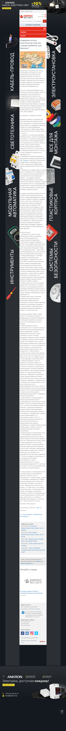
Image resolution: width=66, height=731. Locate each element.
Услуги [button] (22, 36)
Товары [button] (23, 32)
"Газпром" (25, 160)
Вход (43, 14)
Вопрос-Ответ (28, 11)
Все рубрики (38, 21)
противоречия (24, 516)
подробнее (36, 617)
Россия (25, 514)
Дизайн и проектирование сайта (29, 641)
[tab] (33, 32)
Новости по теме (27, 524)
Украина (30, 514)
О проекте (22, 11)
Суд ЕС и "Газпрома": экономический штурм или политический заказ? (33, 550)
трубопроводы (37, 514)
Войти (38, 561)
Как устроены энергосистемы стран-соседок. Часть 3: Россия (32, 534)
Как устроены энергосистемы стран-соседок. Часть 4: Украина (32, 528)
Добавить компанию (33, 25)
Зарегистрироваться (27, 563)
